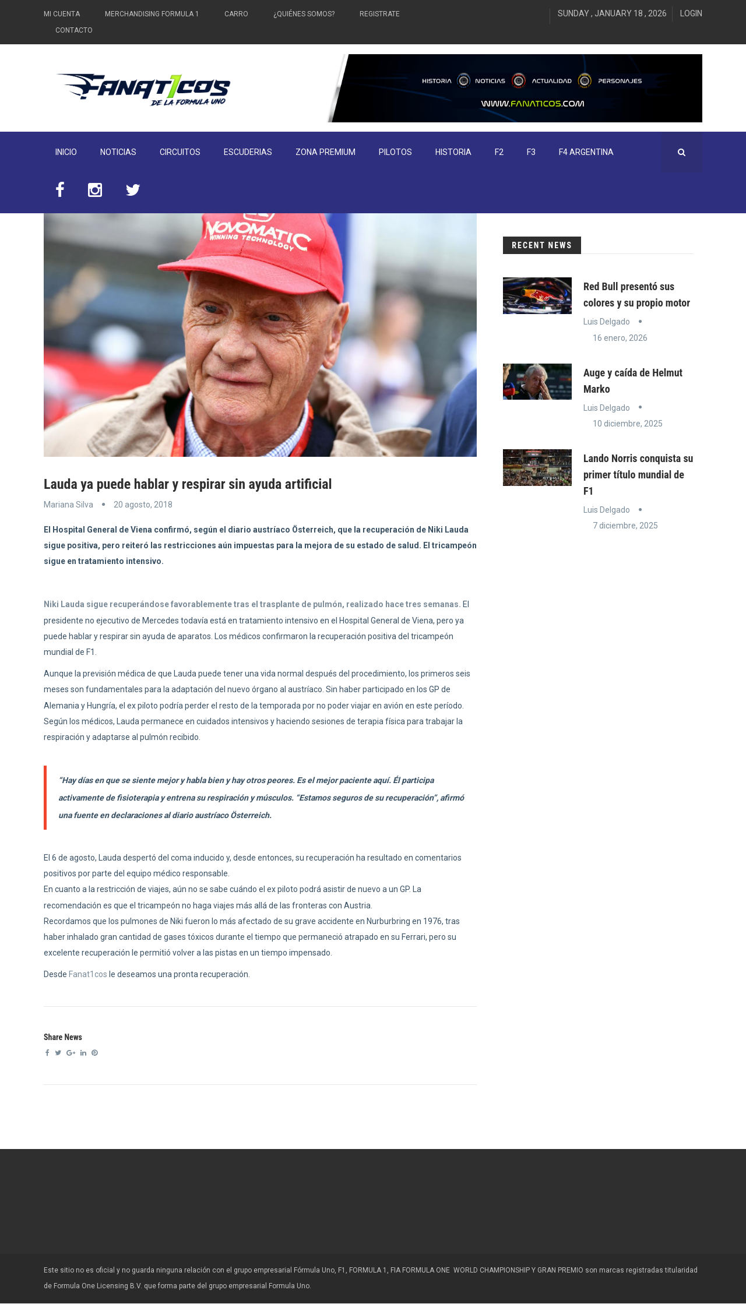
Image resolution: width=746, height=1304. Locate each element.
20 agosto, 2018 (143, 504)
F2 (499, 152)
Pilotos (395, 152)
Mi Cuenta (62, 14)
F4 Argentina (586, 152)
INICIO (66, 152)
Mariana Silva (68, 504)
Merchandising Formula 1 (152, 14)
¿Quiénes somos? (304, 14)
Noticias (118, 152)
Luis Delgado (606, 321)
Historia (453, 152)
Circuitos (180, 152)
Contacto (74, 30)
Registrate (380, 14)
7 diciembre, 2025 (625, 525)
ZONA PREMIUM (325, 152)
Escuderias (248, 152)
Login (691, 13)
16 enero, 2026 (620, 338)
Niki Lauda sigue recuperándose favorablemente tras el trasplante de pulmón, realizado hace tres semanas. (252, 604)
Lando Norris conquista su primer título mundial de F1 (638, 474)
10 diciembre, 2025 (628, 423)
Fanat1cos (88, 974)
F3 (531, 152)
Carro (236, 14)
